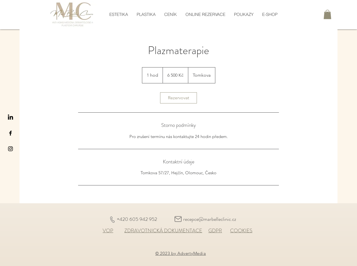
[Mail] (178, 219)
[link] (178, 97)
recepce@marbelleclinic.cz (209, 219)
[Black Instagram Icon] (10, 149)
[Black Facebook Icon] (10, 133)
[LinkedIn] (10, 117)
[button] (327, 14)
